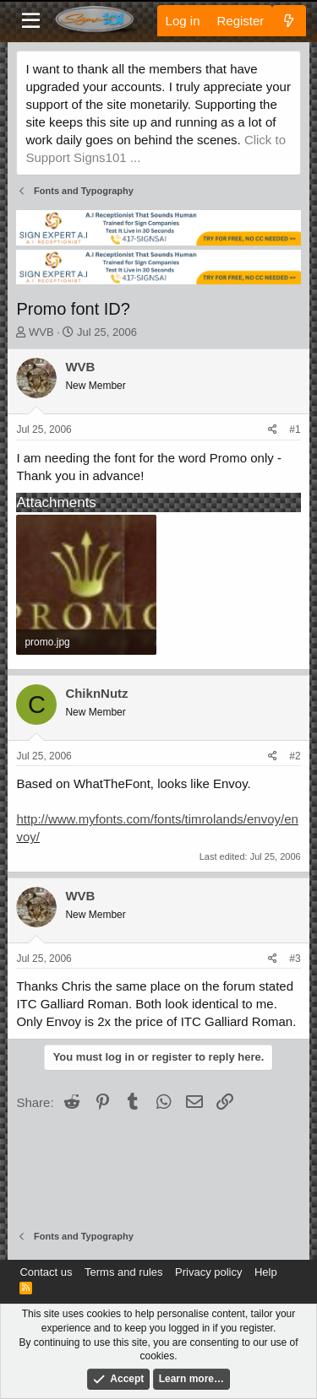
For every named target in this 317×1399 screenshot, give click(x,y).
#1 (294, 429)
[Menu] (31, 21)
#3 (294, 958)
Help (265, 1272)
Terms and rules (123, 1272)
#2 (294, 756)
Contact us (45, 1272)
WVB (41, 332)
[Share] (272, 430)
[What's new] (288, 20)
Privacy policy (208, 1272)
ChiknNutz (96, 693)
